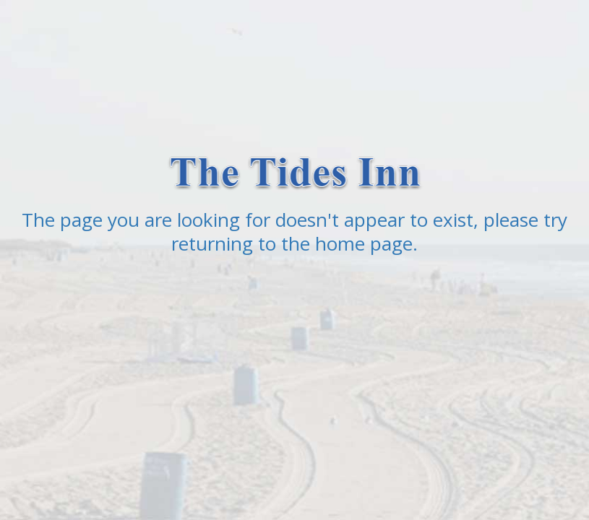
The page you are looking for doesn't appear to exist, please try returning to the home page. (294, 231)
